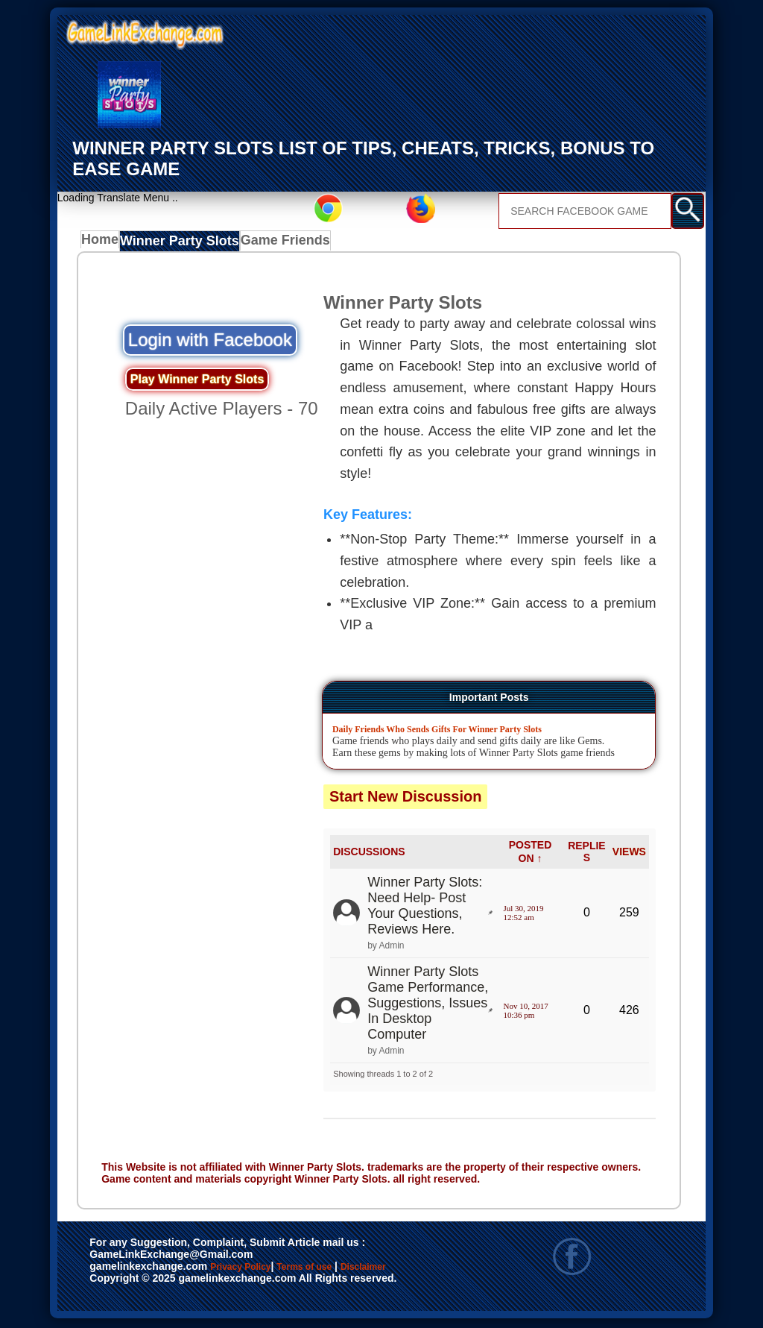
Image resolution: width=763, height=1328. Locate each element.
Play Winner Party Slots (197, 381)
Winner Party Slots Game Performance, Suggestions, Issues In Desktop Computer (427, 1005)
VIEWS (629, 854)
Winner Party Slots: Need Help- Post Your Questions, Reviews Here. (424, 908)
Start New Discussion (405, 798)
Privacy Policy (255, 1269)
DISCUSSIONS (369, 854)
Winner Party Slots (180, 243)
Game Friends (277, 243)
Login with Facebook (210, 342)
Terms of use (348, 1269)
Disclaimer (123, 1285)
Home (103, 243)
